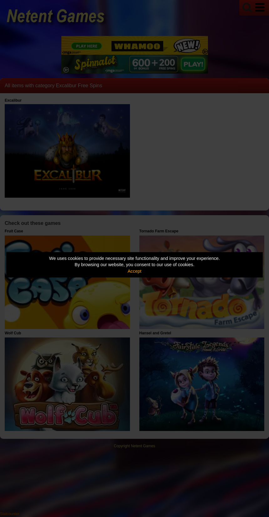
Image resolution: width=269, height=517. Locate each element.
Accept (135, 271)
